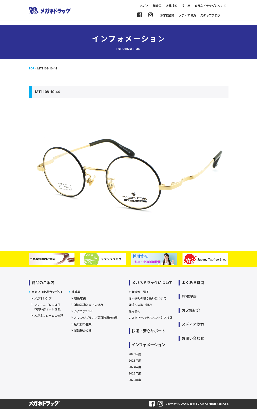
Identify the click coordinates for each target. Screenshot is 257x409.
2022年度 (135, 380)
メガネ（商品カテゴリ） (48, 292)
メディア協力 (187, 15)
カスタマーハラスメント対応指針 (150, 318)
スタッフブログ (210, 15)
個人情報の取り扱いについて (147, 298)
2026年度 (135, 354)
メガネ (144, 6)
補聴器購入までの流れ (88, 305)
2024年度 (135, 367)
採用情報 (134, 311)
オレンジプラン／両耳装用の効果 (96, 318)
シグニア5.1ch (83, 311)
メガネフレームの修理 (48, 316)
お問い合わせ (193, 338)
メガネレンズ (43, 298)
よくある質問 (193, 282)
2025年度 (135, 360)
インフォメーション (148, 344)
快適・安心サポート (148, 330)
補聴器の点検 (83, 330)
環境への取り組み (140, 305)
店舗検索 (171, 6)
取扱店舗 (80, 298)
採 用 (185, 6)
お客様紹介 (167, 15)
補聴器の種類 (83, 324)
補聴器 (157, 6)
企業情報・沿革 (139, 292)
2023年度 (135, 373)
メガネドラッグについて (210, 6)
